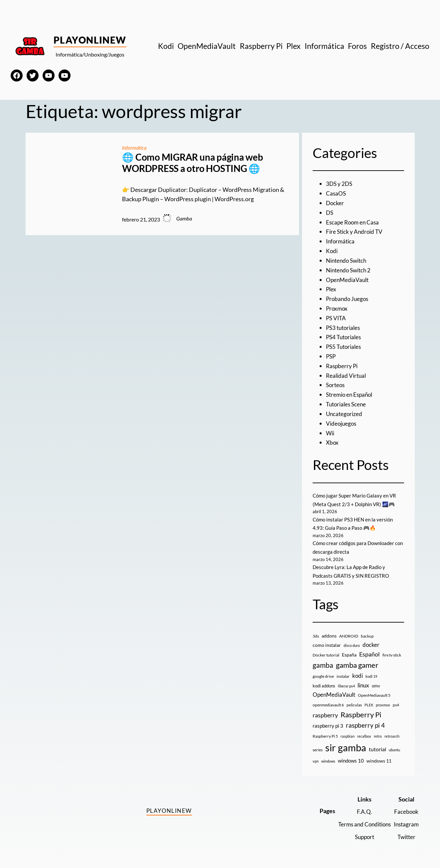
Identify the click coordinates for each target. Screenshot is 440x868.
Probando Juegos (348, 297)
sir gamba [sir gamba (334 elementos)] (345, 743)
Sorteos (336, 382)
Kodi (332, 249)
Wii (330, 429)
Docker (335, 202)
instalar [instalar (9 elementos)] (343, 671)
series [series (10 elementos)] (318, 745)
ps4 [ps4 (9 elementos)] (396, 700)
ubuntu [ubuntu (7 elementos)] (394, 745)
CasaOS (336, 193)
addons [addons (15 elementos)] (329, 631)
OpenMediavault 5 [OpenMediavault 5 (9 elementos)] (374, 690)
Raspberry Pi (342, 363)
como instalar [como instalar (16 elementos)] (327, 641)
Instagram (405, 819)
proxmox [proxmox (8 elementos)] (383, 700)
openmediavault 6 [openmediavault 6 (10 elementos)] (328, 700)
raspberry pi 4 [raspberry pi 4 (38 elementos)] (365, 721)
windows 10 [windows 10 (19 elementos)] (351, 756)
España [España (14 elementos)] (349, 650)
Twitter (405, 831)
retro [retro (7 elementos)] (378, 732)
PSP (331, 354)
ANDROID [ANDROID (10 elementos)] (348, 631)
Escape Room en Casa (353, 221)
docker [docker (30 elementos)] (371, 640)
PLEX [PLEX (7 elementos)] (369, 700)
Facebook (405, 807)
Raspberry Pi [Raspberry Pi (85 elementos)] (361, 710)
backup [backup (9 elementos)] (367, 631)
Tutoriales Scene (347, 401)
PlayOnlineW (90, 40)
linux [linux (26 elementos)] (363, 680)
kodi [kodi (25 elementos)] (357, 671)
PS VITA (336, 316)
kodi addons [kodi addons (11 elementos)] (324, 681)
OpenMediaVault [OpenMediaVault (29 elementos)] (334, 690)
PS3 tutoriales (344, 325)
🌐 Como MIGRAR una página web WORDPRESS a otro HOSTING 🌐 (192, 163)
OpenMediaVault (348, 278)
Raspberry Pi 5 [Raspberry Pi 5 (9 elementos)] (325, 731)
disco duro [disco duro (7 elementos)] (352, 641)
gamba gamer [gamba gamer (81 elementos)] (357, 660)
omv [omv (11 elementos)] (376, 681)
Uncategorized (345, 410)
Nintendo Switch (348, 259)
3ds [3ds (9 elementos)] (316, 631)
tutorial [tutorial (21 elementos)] (377, 745)
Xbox (332, 439)
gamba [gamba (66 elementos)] (323, 660)
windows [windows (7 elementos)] (328, 757)
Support (360, 831)
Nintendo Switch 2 (350, 268)
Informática (134, 147)
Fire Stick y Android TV (355, 231)
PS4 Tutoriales (345, 335)
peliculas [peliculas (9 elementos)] (354, 700)
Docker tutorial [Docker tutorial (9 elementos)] (326, 650)
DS (330, 212)
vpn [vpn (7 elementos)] (316, 757)
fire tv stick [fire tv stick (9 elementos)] (391, 650)
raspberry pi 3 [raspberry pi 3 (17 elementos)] (328, 721)
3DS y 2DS (340, 183)
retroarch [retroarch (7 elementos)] (391, 732)
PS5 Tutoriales (345, 344)
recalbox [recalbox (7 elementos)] (364, 732)
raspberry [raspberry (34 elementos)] (325, 710)
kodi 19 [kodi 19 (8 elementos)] (371, 672)
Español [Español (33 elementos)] (369, 649)
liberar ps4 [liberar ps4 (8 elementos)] (346, 681)
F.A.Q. (360, 807)
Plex (331, 287)
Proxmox (337, 306)
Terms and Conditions (361, 819)
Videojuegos (342, 420)
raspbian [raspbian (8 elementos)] (348, 732)
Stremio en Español (351, 391)
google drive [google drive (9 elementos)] (323, 671)
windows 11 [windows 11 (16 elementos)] (379, 756)
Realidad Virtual (347, 372)
